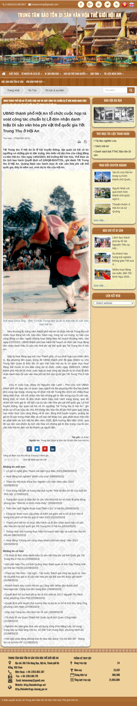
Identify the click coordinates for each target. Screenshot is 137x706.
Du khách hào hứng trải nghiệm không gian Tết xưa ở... (123, 259)
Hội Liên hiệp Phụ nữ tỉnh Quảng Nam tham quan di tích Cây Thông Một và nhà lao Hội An (45, 566)
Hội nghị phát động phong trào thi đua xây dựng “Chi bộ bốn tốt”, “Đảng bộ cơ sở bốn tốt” (44, 640)
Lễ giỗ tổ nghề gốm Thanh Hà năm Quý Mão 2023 (34, 471)
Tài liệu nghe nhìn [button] (114, 75)
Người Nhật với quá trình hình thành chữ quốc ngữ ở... (121, 193)
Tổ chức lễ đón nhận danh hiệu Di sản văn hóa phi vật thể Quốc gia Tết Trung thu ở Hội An (44, 557)
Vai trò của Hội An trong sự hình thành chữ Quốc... (122, 176)
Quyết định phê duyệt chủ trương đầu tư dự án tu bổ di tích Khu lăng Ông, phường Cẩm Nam (46, 605)
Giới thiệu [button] (14, 74)
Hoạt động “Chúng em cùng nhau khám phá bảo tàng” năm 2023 (42, 540)
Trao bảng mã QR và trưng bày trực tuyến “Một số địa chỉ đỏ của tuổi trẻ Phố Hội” (45, 492)
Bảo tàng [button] (95, 75)
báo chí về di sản (113, 230)
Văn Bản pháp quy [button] (35, 83)
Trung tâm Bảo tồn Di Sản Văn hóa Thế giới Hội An (51, 700)
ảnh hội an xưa (113, 100)
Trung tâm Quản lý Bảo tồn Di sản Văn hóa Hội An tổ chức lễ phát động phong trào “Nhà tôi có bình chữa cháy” (44, 501)
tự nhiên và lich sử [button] (31, 75)
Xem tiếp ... (100, 220)
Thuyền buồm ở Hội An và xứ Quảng (121, 208)
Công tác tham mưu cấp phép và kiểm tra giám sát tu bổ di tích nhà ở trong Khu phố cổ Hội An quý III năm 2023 (43, 515)
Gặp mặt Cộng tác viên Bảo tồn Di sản (26, 612)
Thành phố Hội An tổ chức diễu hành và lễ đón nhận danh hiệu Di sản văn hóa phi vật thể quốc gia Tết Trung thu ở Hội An (43, 524)
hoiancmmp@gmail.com (45, 4)
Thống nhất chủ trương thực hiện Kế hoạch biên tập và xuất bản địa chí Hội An (45, 533)
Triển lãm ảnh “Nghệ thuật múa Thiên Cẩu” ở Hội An (35, 508)
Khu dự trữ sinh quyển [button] (76, 75)
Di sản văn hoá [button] (53, 75)
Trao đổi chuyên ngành (113, 165)
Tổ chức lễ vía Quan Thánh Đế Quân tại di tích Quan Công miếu (41, 617)
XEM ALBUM (114, 116)
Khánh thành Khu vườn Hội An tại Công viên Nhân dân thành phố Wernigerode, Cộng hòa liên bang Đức (41, 587)
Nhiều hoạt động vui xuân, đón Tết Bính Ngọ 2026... (121, 273)
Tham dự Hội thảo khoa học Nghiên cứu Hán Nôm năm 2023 (40, 481)
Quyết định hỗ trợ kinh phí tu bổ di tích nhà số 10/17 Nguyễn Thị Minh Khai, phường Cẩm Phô (43, 596)
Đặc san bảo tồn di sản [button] (12, 82)
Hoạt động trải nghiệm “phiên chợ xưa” (27, 476)
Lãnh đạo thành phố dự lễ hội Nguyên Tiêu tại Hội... (121, 243)
